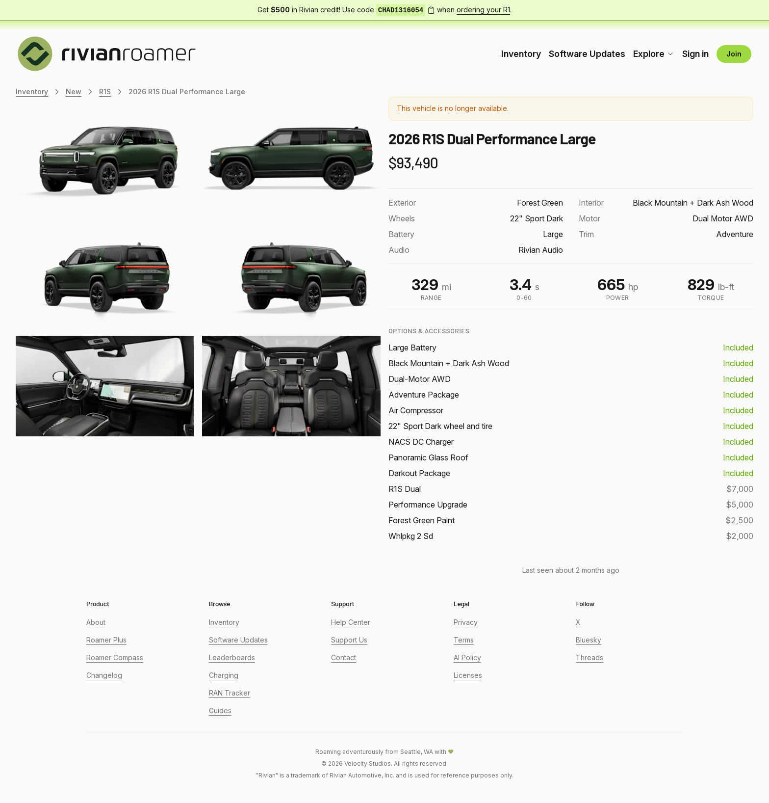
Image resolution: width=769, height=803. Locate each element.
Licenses (468, 675)
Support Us (349, 640)
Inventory (521, 54)
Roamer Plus (106, 640)
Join (734, 54)
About (95, 622)
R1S (105, 91)
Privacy (466, 622)
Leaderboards (232, 657)
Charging (223, 675)
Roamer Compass (114, 657)
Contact (343, 657)
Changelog (104, 675)
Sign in (695, 54)
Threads (589, 657)
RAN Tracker (229, 693)
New (73, 91)
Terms (464, 640)
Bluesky (588, 640)
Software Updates (587, 54)
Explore (653, 54)
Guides (220, 710)
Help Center (350, 622)
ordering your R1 (483, 9)
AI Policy (467, 657)
